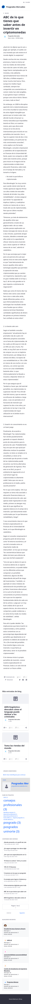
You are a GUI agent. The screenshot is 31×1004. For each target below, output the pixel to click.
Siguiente (22, 913)
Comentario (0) (9, 677)
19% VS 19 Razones (10, 867)
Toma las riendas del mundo (14, 746)
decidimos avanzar (9, 812)
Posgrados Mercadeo (14, 36)
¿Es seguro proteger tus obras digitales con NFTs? (15, 848)
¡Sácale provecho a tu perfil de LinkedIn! (15, 842)
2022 (5, 797)
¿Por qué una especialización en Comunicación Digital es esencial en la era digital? (15, 855)
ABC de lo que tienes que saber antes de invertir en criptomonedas (15, 891)
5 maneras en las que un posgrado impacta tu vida (15, 873)
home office (7, 818)
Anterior (9, 913)
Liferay (20, 999)
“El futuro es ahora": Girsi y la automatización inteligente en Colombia (15, 861)
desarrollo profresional (10, 816)
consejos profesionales (12, 804)
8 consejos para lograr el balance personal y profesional (15, 879)
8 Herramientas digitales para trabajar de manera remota (15, 885)
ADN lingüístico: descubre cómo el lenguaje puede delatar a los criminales (13, 712)
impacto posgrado (18, 818)
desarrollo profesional (10, 814)
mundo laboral (8, 819)
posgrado (12, 822)
